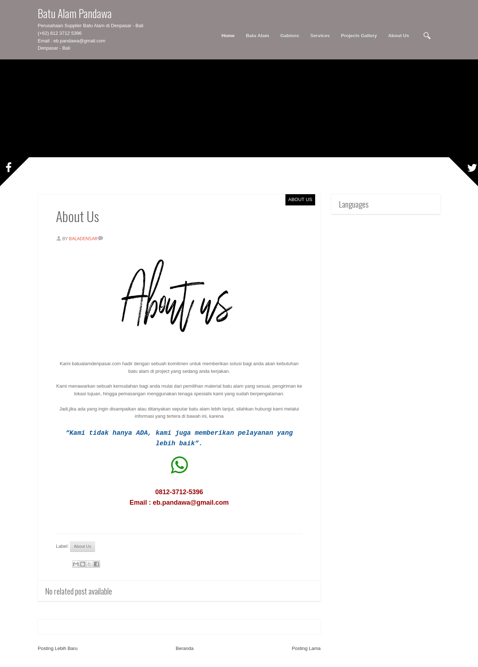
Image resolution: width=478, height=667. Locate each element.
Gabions (289, 35)
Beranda (185, 648)
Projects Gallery (359, 35)
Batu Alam (257, 35)
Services (320, 35)
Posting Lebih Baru (58, 648)
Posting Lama (306, 648)
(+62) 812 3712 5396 (60, 33)
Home (228, 35)
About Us (398, 35)
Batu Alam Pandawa (75, 13)
